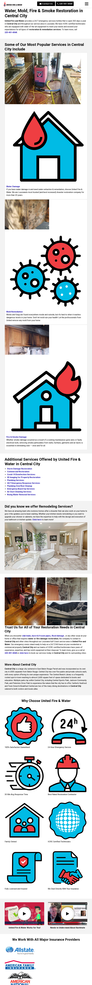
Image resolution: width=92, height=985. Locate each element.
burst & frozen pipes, (42, 636)
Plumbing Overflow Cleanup (19, 486)
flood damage (58, 636)
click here (24, 653)
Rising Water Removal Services (21, 494)
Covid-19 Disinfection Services (21, 474)
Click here (37, 519)
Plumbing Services (15, 480)
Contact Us (46, 4)
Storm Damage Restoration (19, 469)
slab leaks (26, 636)
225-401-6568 (64, 4)
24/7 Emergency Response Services (23, 483)
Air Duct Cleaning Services (19, 492)
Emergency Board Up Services (21, 489)
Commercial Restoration (18, 471)
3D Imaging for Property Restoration (23, 477)
